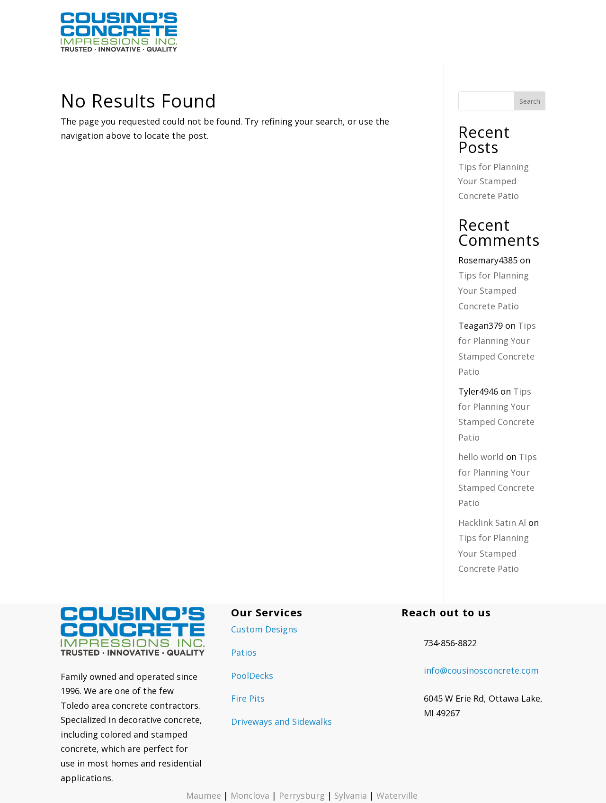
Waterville (398, 795)
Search (529, 101)
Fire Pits (248, 698)
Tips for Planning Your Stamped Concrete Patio (493, 181)
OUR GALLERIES (376, 31)
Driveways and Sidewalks (281, 721)
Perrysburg (302, 795)
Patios (244, 652)
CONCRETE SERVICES (294, 31)
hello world (481, 456)
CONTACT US (522, 31)
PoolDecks (252, 675)
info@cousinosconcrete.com (481, 670)
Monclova (250, 795)
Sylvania (350, 795)
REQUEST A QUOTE (456, 31)
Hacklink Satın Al (492, 522)
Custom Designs (264, 629)
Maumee (203, 795)
